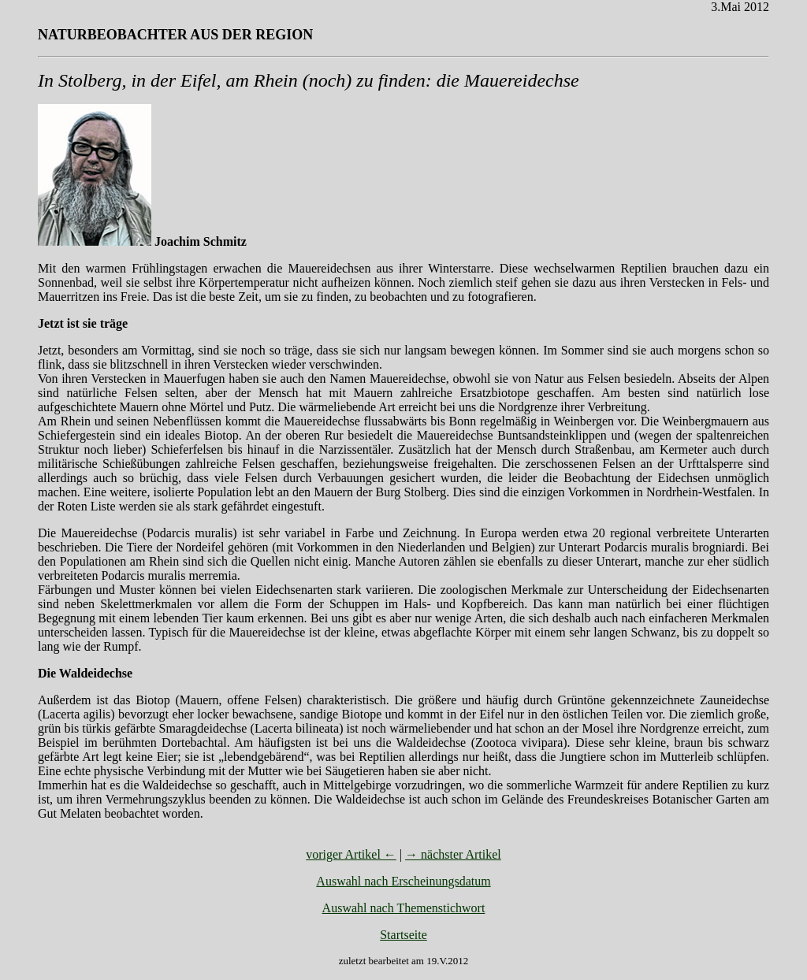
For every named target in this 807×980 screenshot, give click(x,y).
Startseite (403, 934)
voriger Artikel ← (351, 854)
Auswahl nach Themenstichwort (403, 908)
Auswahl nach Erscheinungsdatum (403, 881)
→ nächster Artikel (453, 854)
